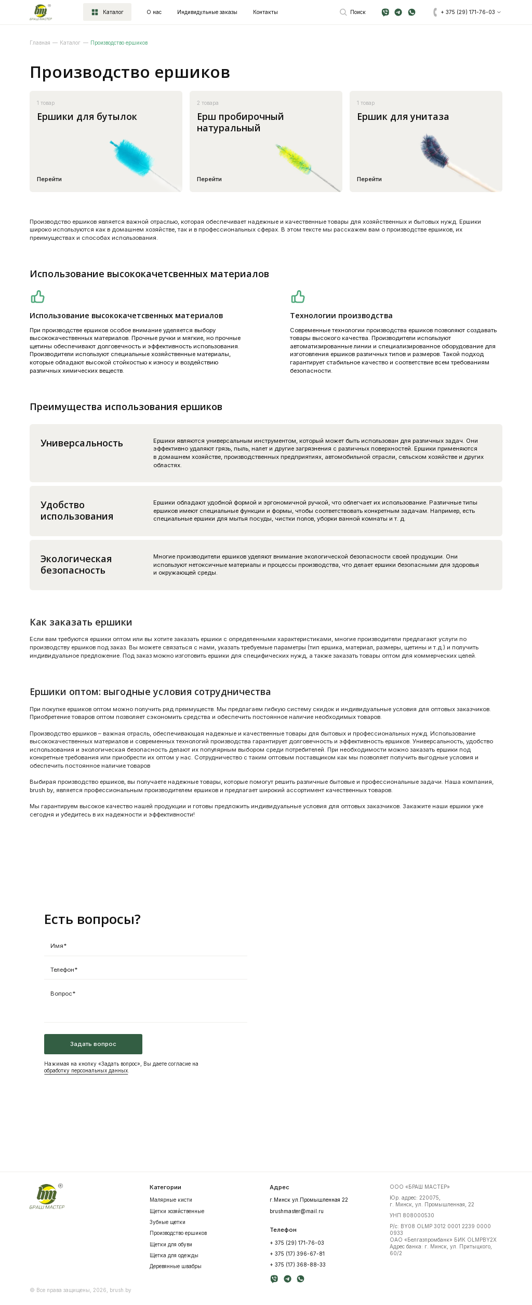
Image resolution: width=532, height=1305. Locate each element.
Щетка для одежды (174, 1255)
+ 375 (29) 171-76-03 (297, 1243)
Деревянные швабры (176, 1266)
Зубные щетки (167, 1222)
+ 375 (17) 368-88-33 (298, 1264)
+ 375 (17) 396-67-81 (297, 1253)
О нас (154, 12)
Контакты (265, 12)
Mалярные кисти (171, 1200)
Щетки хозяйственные (177, 1211)
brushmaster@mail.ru (297, 1211)
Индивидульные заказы (207, 12)
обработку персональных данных (86, 1070)
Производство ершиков (178, 1233)
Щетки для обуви (171, 1244)
